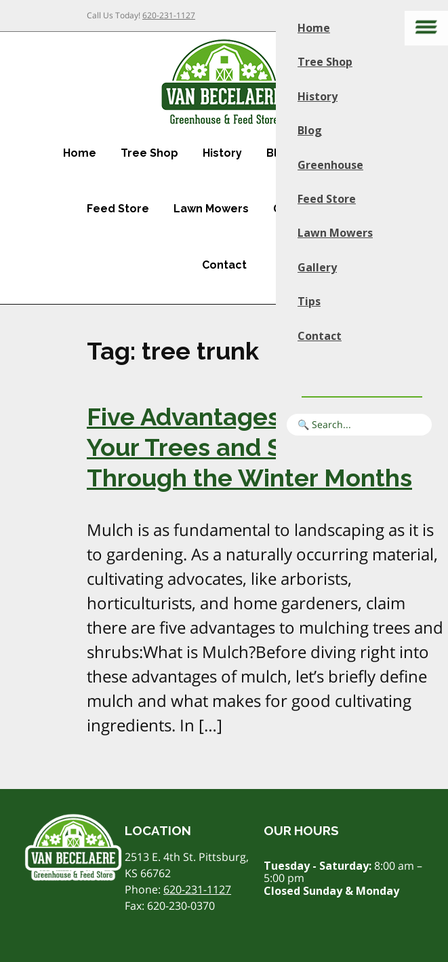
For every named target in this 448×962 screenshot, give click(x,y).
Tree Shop (149, 153)
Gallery (317, 267)
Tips (309, 301)
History (222, 153)
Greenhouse (330, 164)
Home (79, 153)
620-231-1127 (168, 15)
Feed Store (118, 208)
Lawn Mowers (211, 208)
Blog (310, 130)
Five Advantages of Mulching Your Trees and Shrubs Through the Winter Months (256, 447)
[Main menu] (426, 28)
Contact (224, 264)
